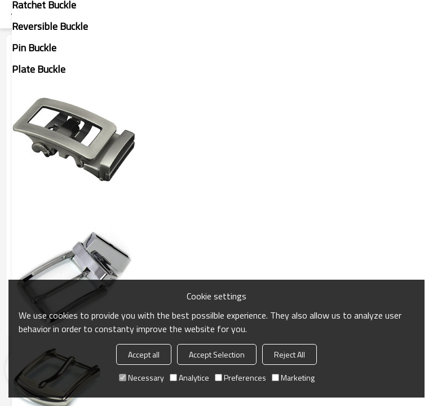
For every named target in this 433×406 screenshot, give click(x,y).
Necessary (141, 377)
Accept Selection (217, 354)
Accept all (144, 354)
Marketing (293, 377)
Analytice (189, 377)
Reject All (289, 354)
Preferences (240, 377)
